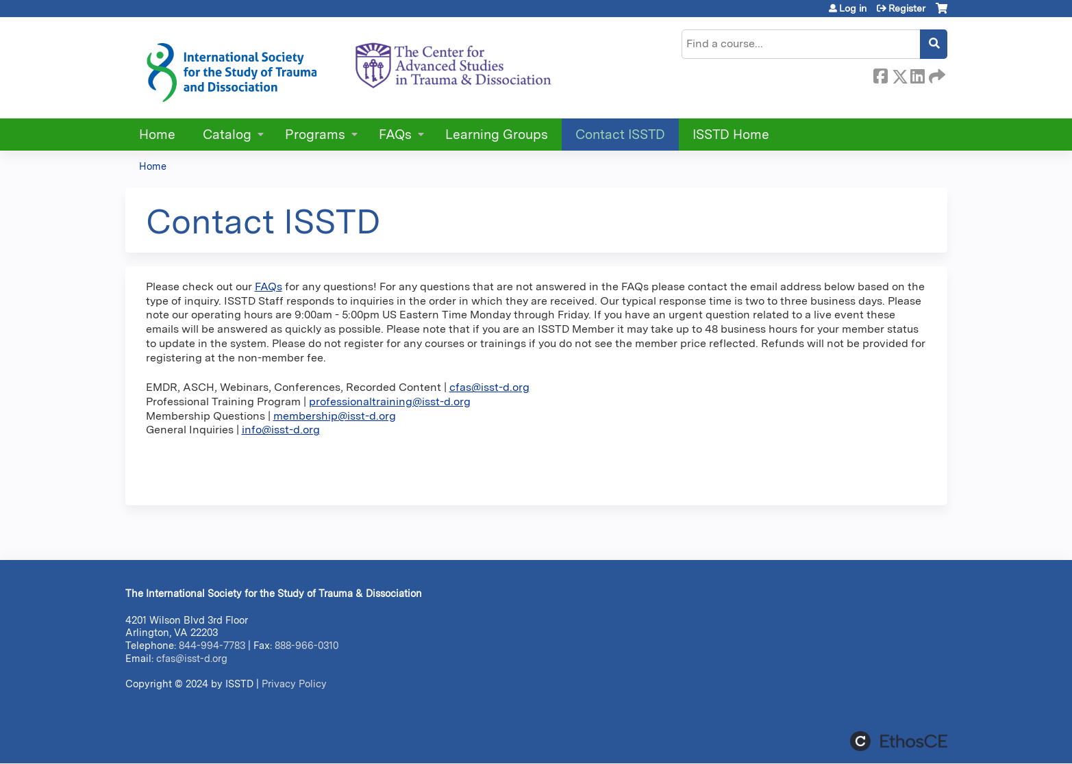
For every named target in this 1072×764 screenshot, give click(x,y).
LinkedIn (917, 74)
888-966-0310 (306, 645)
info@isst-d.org (281, 429)
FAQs (395, 134)
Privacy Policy (294, 683)
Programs (315, 134)
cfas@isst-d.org (489, 387)
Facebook (880, 74)
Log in (853, 8)
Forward (936, 74)
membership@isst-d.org (334, 415)
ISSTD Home (731, 134)
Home (157, 134)
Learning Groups (496, 134)
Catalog (227, 134)
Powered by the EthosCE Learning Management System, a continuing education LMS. (898, 741)
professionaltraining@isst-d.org (390, 401)
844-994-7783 (212, 645)
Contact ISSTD (620, 134)
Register (906, 8)
